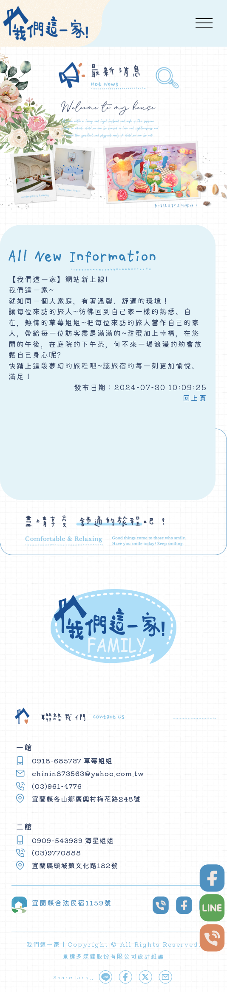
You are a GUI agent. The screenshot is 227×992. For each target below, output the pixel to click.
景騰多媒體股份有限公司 (99, 956)
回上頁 (195, 397)
